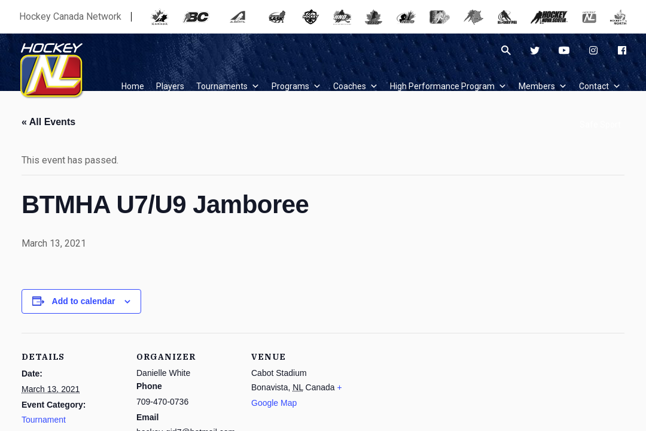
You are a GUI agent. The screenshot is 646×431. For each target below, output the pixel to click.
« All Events (48, 122)
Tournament (44, 419)
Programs (296, 86)
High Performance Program (448, 86)
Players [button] (170, 86)
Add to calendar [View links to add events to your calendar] (83, 301)
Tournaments (228, 86)
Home (132, 86)
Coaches (355, 86)
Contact (600, 86)
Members (543, 86)
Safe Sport (600, 124)
